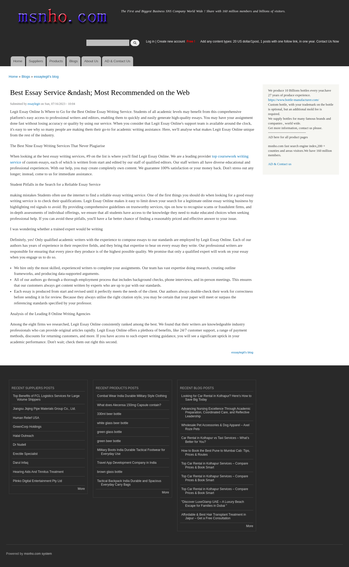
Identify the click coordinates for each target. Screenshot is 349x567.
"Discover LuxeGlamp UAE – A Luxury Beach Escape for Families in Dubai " (212, 503)
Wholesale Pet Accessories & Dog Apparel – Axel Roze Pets (215, 427)
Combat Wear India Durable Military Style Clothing (132, 396)
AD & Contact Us (117, 61)
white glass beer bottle (112, 423)
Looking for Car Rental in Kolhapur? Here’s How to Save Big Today (216, 397)
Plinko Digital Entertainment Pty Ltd (37, 481)
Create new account (171, 41)
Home (17, 61)
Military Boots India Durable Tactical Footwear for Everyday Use (131, 451)
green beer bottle (109, 441)
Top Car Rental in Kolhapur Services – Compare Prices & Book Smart (214, 465)
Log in (150, 41)
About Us (91, 61)
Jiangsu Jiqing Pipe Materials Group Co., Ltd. (44, 409)
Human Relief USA (26, 418)
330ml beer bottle (109, 414)
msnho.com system (38, 554)
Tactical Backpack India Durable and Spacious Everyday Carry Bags (129, 482)
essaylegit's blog (46, 77)
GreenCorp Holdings (27, 427)
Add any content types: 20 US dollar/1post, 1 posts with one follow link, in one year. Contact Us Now (269, 41)
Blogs (73, 61)
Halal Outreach (23, 436)
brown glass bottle (109, 472)
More (81, 489)
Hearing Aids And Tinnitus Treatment (38, 472)
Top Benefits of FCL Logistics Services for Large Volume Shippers (46, 397)
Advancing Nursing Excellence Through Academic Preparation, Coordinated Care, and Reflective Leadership (216, 412)
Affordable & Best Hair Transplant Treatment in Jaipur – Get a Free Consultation (213, 516)
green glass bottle (109, 432)
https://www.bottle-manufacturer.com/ (293, 100)
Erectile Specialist (25, 454)
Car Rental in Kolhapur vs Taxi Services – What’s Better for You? (215, 439)
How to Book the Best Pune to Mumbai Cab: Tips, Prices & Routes (215, 452)
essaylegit (34, 104)
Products (56, 61)
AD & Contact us (279, 164)
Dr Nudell (19, 445)
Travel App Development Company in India (126, 463)
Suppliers (36, 61)
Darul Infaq (20, 463)
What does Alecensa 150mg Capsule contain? (129, 405)
